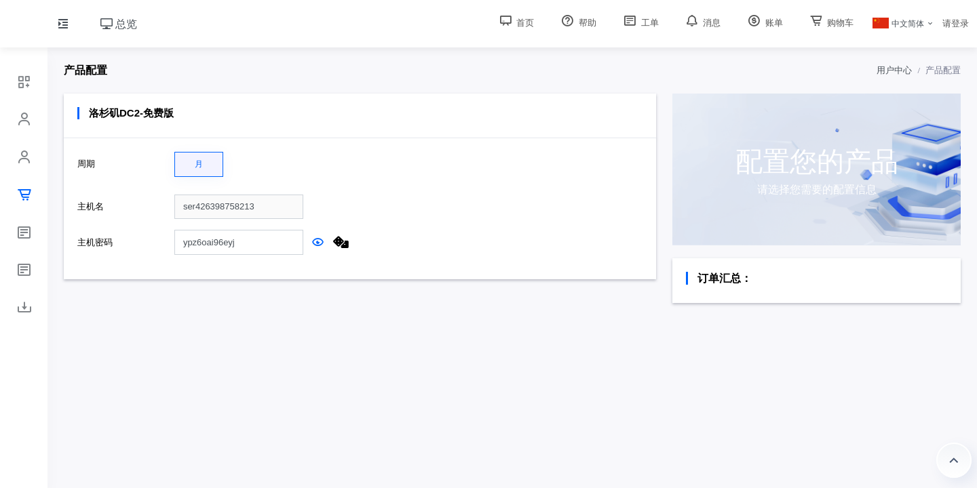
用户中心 (894, 70)
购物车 (830, 23)
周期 (86, 164)
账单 (764, 23)
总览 (118, 24)
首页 (516, 23)
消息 (702, 23)
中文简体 (898, 23)
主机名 (90, 206)
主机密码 (95, 242)
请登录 (955, 23)
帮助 (577, 23)
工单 (640, 23)
